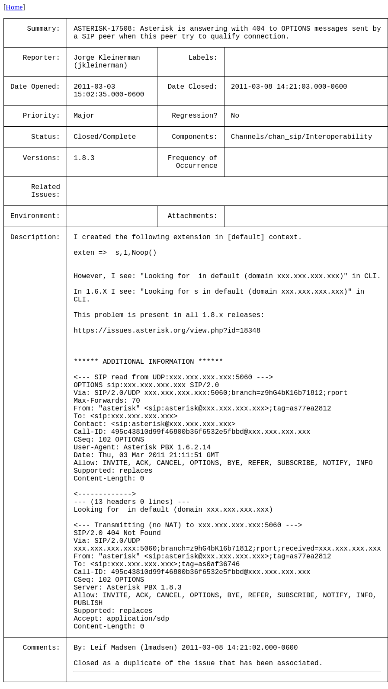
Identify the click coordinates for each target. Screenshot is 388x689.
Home (14, 7)
